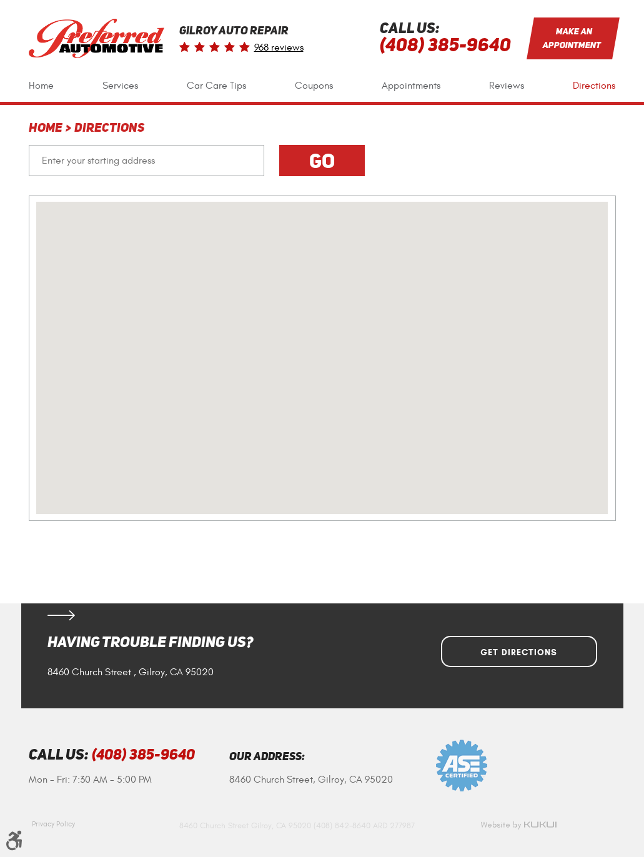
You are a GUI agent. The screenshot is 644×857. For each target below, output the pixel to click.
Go (322, 161)
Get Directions (518, 652)
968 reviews (279, 47)
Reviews (506, 85)
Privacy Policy (53, 824)
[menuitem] (41, 86)
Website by (518, 825)
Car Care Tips (216, 85)
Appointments (411, 85)
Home (41, 85)
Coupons (314, 85)
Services (120, 85)
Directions (594, 85)
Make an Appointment (572, 38)
